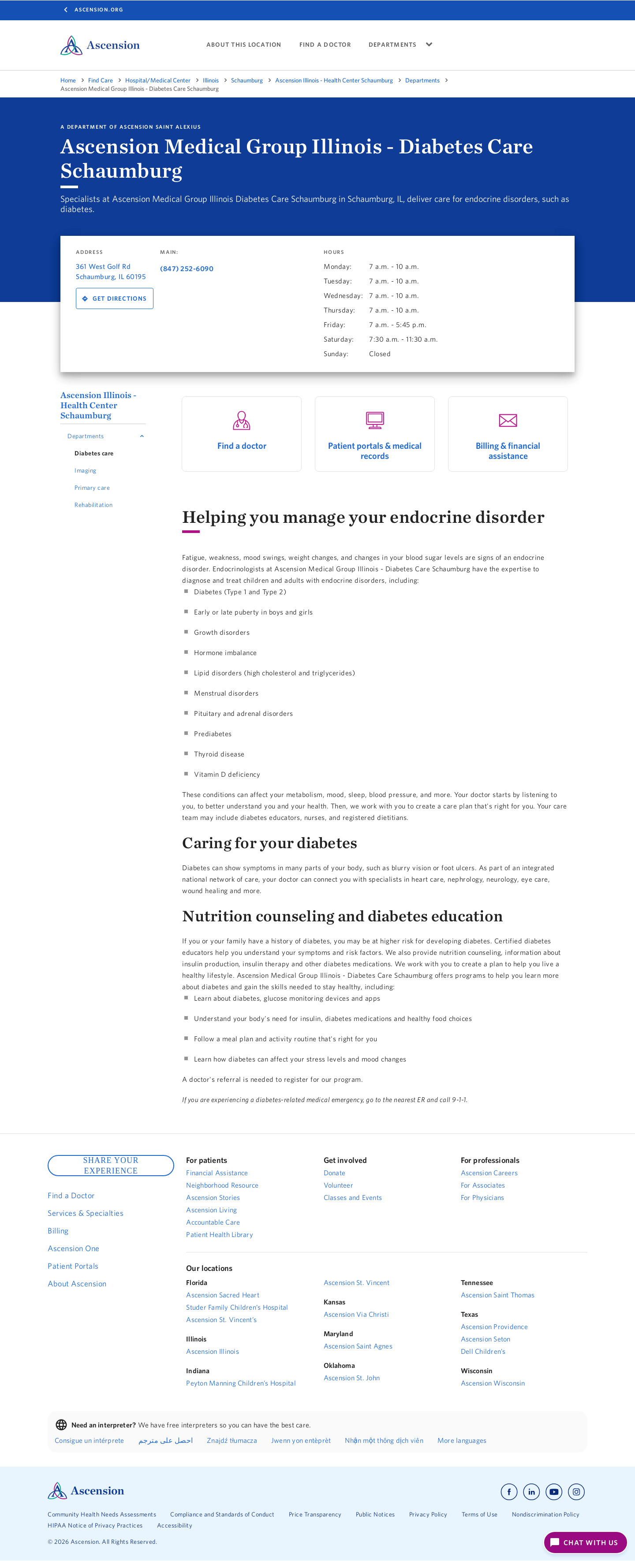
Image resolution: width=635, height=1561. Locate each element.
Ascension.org (99, 9)
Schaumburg (247, 80)
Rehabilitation (93, 505)
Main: (169, 252)
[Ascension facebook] (509, 1492)
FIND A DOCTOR (325, 44)
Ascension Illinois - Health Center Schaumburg (334, 80)
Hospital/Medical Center (157, 80)
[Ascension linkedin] (531, 1492)
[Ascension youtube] (554, 1492)
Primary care (92, 488)
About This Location (244, 44)
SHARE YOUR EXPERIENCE (110, 1165)
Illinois (211, 80)
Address (89, 252)
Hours (334, 252)
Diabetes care (94, 453)
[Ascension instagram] (576, 1492)
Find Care (100, 80)
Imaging (86, 470)
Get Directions (120, 298)
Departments (422, 80)
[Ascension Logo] (86, 1497)
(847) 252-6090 (186, 268)
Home (68, 80)
